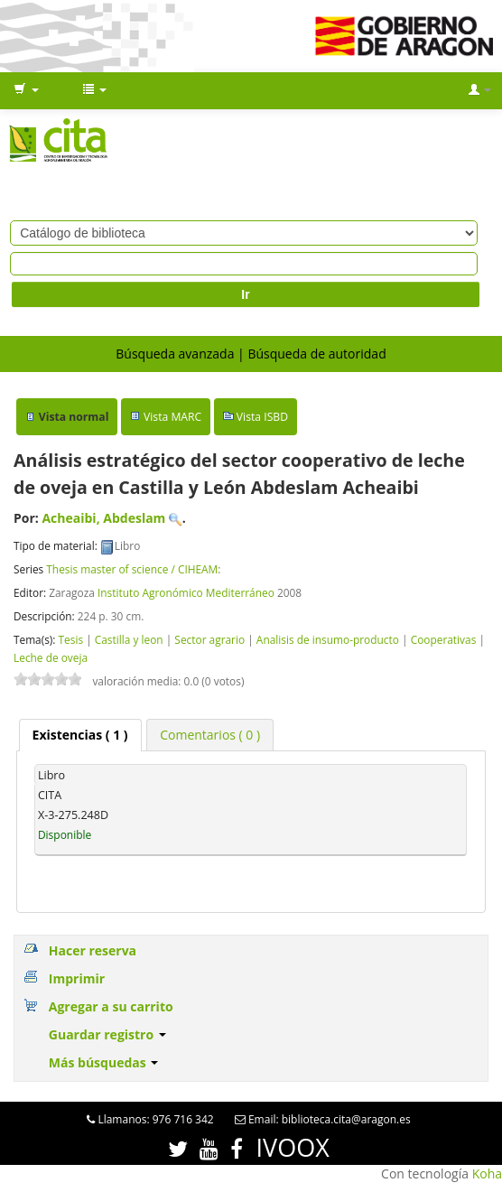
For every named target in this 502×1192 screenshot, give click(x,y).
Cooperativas (444, 639)
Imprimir (77, 978)
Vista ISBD (262, 416)
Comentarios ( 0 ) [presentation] (210, 734)
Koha (487, 1173)
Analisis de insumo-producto (327, 639)
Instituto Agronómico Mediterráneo (186, 592)
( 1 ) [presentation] (80, 734)
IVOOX (293, 1147)
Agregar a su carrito (111, 1006)
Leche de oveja (51, 657)
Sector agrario (209, 639)
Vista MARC (172, 416)
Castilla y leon (129, 639)
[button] (26, 90)
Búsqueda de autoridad (316, 353)
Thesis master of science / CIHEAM (132, 569)
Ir (245, 294)
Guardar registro (107, 1034)
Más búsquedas (104, 1062)
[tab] (80, 735)
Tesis (70, 639)
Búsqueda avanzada (175, 353)
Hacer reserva (92, 950)
